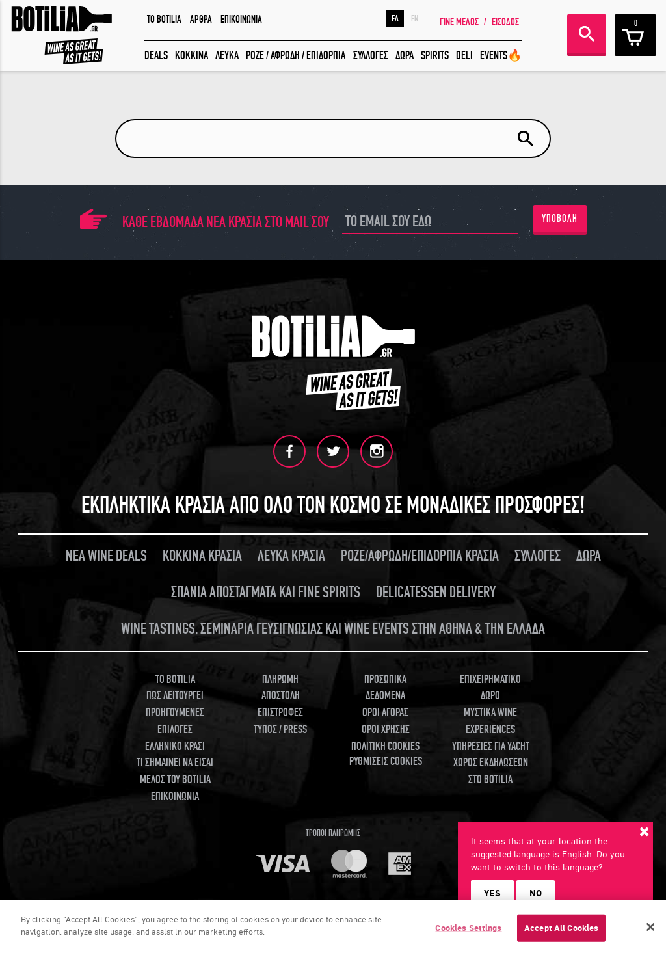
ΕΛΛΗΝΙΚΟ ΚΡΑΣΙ (175, 746)
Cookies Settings (468, 931)
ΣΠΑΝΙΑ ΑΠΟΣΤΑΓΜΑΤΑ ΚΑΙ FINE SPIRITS (265, 592)
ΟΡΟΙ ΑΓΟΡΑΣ (385, 712)
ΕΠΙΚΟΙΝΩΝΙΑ (241, 19)
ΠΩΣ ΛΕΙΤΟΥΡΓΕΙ (175, 696)
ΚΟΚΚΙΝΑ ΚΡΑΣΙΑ (202, 556)
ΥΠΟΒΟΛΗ (560, 218)
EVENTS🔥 (501, 55)
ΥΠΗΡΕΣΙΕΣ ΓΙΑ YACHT (490, 746)
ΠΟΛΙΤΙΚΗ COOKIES (385, 746)
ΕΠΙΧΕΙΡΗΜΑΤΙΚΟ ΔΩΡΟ (490, 688)
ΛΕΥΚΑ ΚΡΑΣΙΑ (291, 556)
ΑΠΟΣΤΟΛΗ (280, 696)
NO (535, 893)
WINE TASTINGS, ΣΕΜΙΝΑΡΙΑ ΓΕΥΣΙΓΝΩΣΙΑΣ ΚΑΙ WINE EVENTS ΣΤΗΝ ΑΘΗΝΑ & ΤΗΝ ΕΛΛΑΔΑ (333, 629)
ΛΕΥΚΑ (227, 55)
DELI (464, 55)
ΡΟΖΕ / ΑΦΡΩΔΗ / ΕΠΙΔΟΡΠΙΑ (295, 55)
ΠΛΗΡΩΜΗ (280, 679)
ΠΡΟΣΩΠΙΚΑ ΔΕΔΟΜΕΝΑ (385, 688)
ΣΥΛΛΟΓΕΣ (370, 55)
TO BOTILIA (164, 19)
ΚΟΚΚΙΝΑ (191, 55)
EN (414, 19)
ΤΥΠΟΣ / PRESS (280, 729)
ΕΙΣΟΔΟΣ (505, 22)
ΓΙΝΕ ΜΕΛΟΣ (459, 22)
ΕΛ (395, 19)
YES (492, 893)
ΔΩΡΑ (404, 55)
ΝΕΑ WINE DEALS (106, 556)
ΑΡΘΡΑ (201, 19)
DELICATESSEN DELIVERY (436, 592)
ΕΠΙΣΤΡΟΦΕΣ (280, 712)
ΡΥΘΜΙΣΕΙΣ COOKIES (385, 761)
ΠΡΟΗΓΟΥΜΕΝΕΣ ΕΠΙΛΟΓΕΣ (175, 721)
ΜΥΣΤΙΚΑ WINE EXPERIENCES (490, 721)
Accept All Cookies (561, 931)
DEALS (156, 55)
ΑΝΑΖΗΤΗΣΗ (586, 33)
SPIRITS (435, 55)
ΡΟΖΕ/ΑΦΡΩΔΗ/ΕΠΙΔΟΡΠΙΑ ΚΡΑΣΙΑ (420, 556)
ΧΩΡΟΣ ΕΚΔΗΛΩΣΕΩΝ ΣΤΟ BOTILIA (490, 771)
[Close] (650, 930)
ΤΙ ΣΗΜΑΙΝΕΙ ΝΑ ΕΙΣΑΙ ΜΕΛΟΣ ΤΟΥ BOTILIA (175, 771)
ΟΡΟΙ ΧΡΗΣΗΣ (386, 729)
